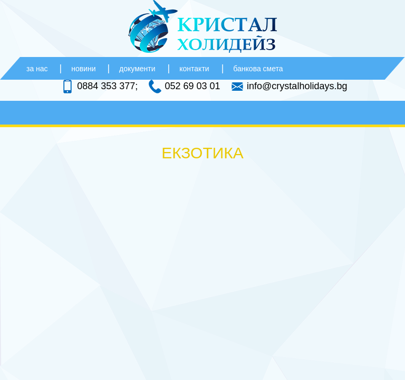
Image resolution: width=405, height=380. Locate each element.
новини (84, 68)
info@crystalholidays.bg (297, 86)
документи (137, 68)
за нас (38, 68)
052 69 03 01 (192, 86)
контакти (194, 68)
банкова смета (258, 68)
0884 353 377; (107, 86)
